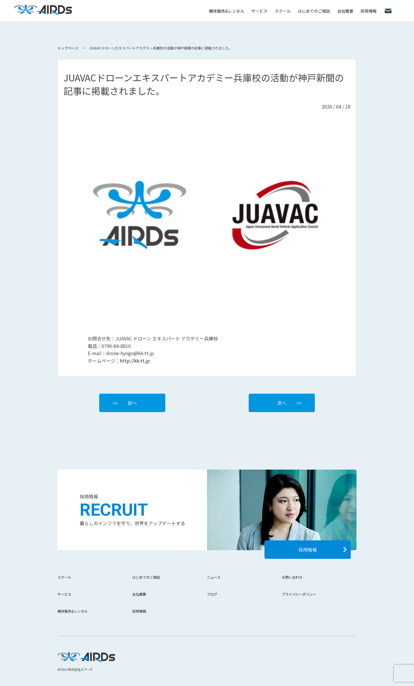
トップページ (67, 47)
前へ (132, 402)
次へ (281, 402)
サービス (259, 11)
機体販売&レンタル (226, 11)
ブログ (212, 594)
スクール (283, 11)
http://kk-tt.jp (135, 360)
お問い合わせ (292, 577)
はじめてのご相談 (314, 11)
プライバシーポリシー (299, 594)
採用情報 (369, 11)
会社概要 (345, 11)
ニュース (214, 577)
